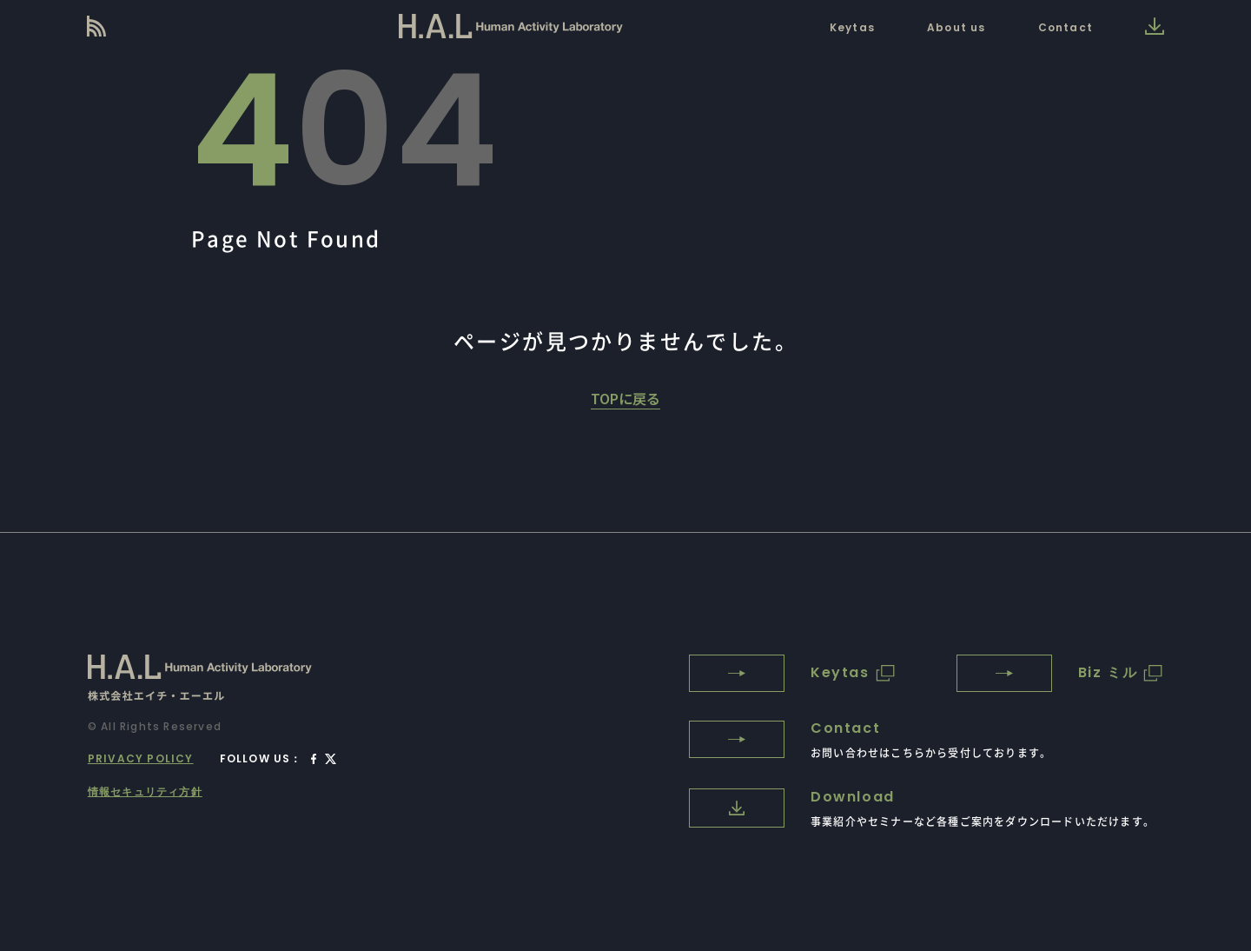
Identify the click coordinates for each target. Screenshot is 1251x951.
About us (956, 27)
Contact (1065, 27)
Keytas (852, 27)
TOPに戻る (625, 398)
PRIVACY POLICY (141, 758)
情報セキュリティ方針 (145, 791)
